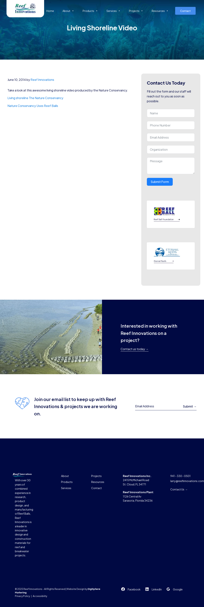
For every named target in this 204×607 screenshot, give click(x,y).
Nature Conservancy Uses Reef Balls (33, 106)
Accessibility (40, 596)
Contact (185, 10)
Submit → (190, 406)
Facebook (134, 589)
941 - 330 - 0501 (180, 476)
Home (50, 10)
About (68, 11)
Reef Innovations (42, 80)
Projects (136, 11)
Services (113, 11)
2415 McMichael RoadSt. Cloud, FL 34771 (137, 480)
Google (178, 589)
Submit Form (160, 182)
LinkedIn (157, 589)
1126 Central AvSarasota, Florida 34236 (138, 496)
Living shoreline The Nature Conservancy (35, 98)
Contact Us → (179, 489)
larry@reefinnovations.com (187, 481)
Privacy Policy (22, 596)
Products (90, 11)
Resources (160, 11)
